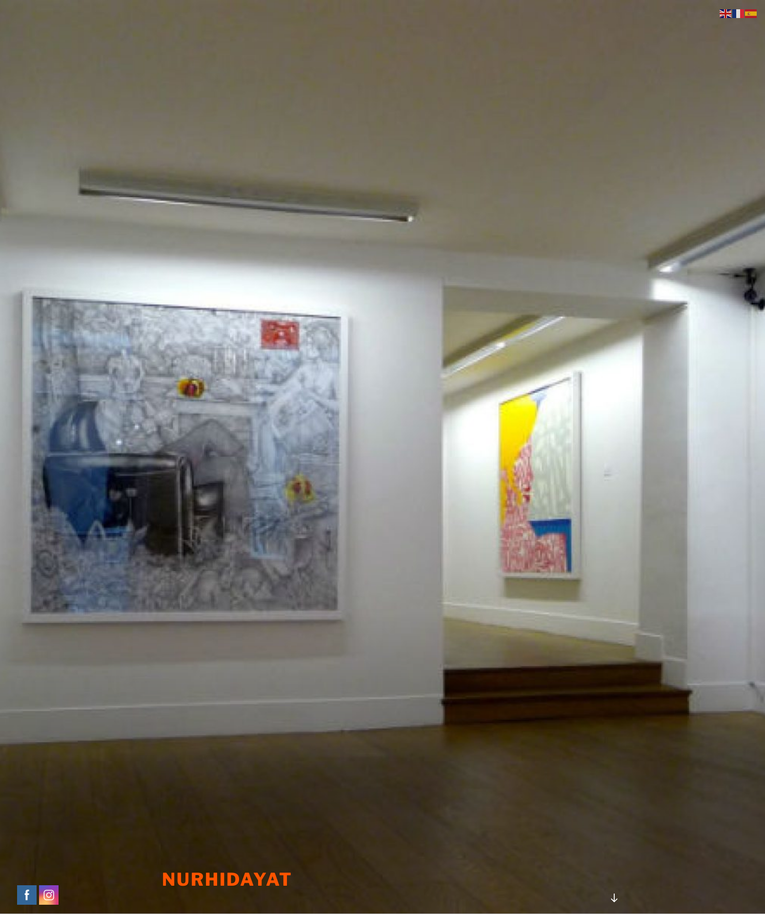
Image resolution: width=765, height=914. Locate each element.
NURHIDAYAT (227, 879)
